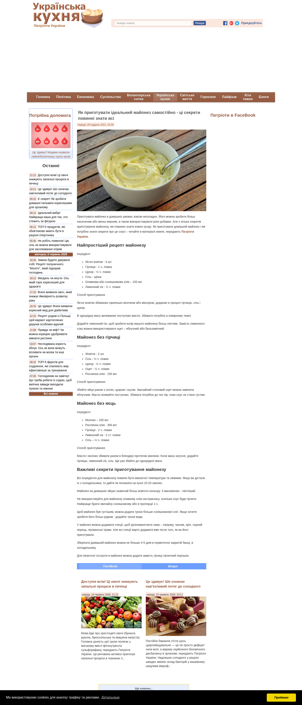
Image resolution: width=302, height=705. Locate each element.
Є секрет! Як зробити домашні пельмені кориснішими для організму (50, 203)
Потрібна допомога (50, 115)
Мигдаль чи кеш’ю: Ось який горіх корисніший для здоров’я (49, 282)
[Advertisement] (151, 61)
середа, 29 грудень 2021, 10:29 (96, 124)
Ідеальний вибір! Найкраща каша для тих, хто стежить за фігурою (48, 217)
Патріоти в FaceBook (232, 115)
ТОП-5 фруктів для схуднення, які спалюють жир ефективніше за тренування (49, 366)
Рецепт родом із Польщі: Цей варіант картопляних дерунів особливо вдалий (50, 320)
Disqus (173, 566)
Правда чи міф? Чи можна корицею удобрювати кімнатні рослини (48, 334)
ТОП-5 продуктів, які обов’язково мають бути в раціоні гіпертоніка (47, 231)
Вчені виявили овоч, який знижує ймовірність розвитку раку (50, 296)
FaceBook (110, 566)
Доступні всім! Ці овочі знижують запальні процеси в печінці (49, 179)
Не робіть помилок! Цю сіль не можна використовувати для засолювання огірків (50, 245)
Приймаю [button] (281, 697)
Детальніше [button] (110, 697)
